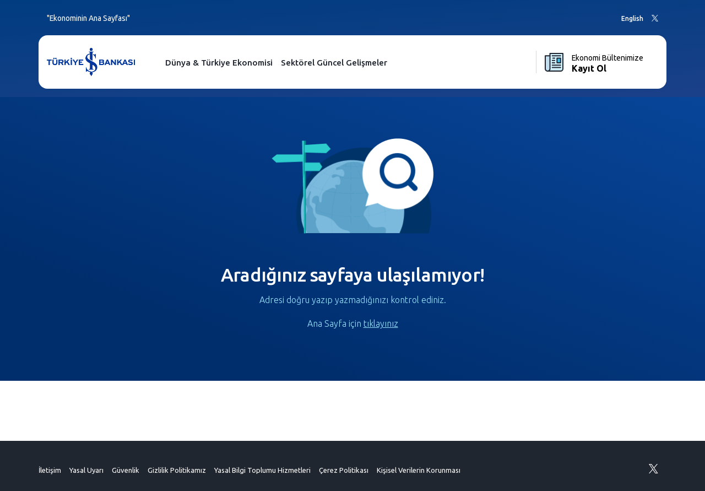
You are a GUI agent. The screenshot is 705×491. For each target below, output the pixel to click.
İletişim (50, 470)
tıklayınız (381, 323)
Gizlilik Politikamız (177, 470)
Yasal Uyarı (86, 470)
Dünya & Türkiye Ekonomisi (219, 62)
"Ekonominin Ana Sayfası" (88, 18)
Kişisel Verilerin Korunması (418, 470)
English (632, 18)
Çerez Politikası (343, 470)
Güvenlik (125, 470)
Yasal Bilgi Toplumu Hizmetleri (262, 470)
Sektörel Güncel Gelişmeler (334, 62)
